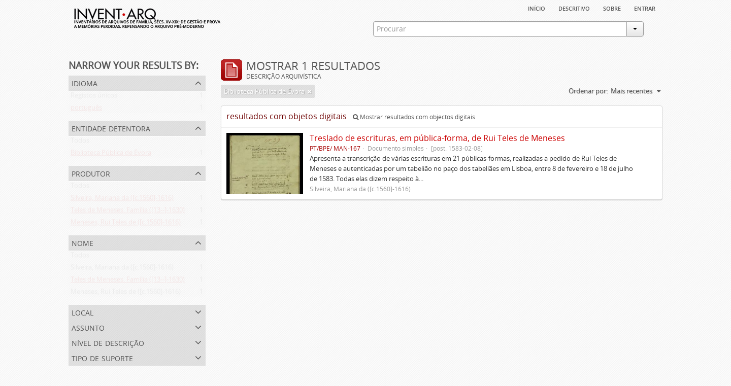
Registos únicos (94, 97)
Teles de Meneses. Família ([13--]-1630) (128, 212)
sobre (612, 7)
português (86, 109)
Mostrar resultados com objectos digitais (414, 117)
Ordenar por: (588, 90)
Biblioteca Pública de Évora (111, 154)
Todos (80, 142)
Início (536, 7)
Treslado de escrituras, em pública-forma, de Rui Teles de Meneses (437, 138)
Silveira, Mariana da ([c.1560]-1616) (122, 199)
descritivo (574, 7)
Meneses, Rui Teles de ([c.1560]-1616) (126, 224)
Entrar (644, 7)
